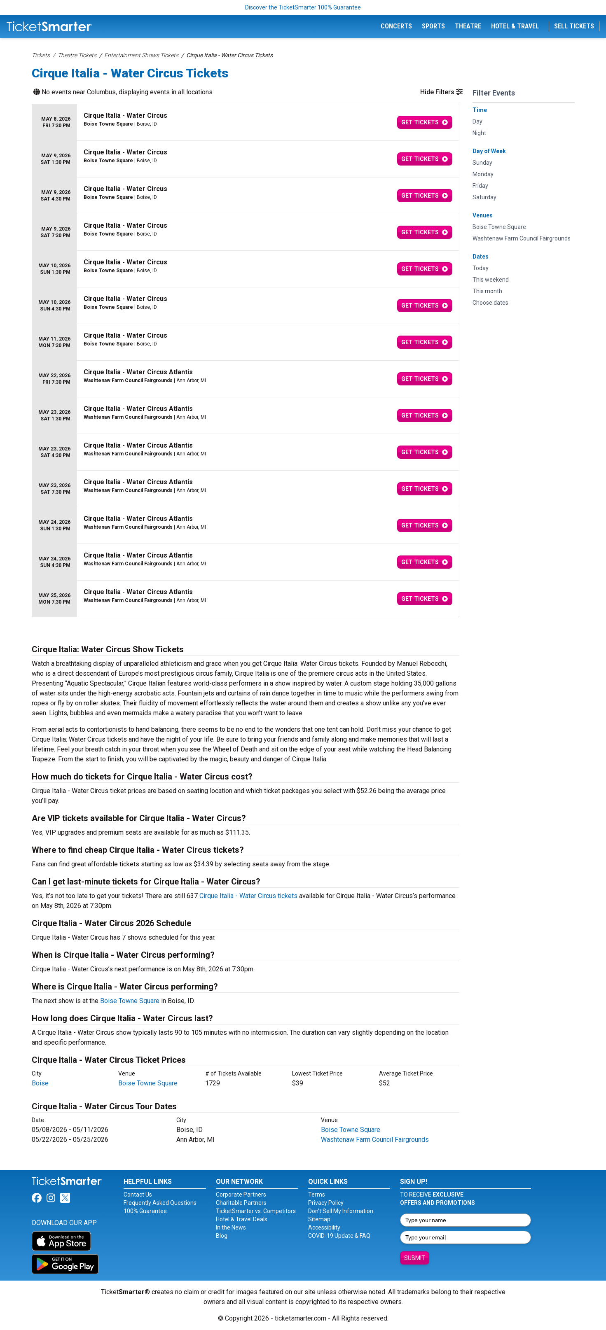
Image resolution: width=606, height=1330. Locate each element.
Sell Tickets (574, 26)
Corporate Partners (241, 1194)
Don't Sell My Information (340, 1211)
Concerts (396, 26)
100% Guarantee (145, 1211)
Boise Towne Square (129, 1001)
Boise (40, 1083)
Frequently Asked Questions (160, 1202)
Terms (316, 1194)
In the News (231, 1227)
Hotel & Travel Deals (241, 1219)
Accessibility (324, 1227)
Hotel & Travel (515, 26)
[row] (245, 122)
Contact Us (138, 1194)
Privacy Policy (326, 1202)
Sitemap (319, 1219)
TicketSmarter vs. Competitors (256, 1211)
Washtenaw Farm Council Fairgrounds (375, 1139)
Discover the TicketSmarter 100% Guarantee (303, 7)
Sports (433, 26)
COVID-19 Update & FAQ (339, 1235)
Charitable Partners (241, 1202)
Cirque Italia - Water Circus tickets (248, 896)
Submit (414, 1258)
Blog (221, 1235)
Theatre (468, 26)
